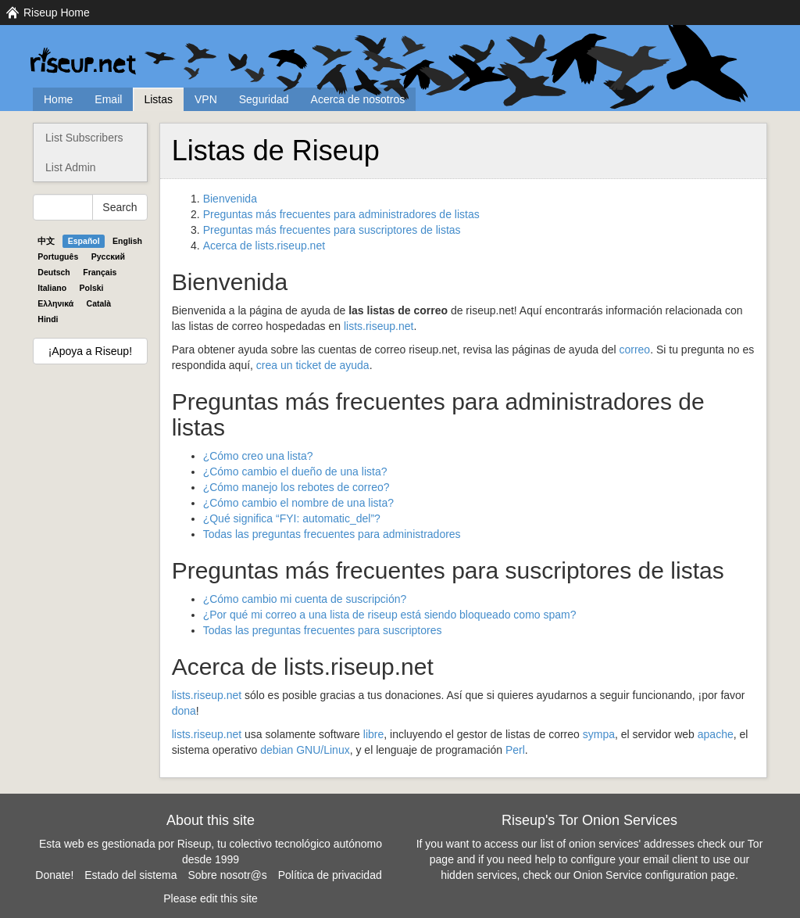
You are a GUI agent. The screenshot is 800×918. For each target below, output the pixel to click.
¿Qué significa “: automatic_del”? (291, 518)
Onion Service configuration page (654, 875)
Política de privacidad (330, 875)
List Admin (70, 167)
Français (99, 272)
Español (84, 241)
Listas (158, 99)
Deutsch (54, 272)
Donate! (54, 875)
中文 (46, 241)
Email (108, 99)
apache (716, 734)
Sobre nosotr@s (227, 875)
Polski (92, 287)
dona (184, 711)
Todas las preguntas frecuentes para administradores (332, 534)
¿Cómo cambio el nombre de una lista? (298, 503)
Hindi (48, 319)
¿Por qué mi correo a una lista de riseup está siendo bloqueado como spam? (390, 614)
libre (373, 734)
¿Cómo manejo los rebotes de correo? (296, 487)
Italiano (52, 287)
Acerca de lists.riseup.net (264, 245)
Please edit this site (210, 898)
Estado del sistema (130, 875)
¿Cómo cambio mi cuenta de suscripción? (305, 599)
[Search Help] (63, 207)
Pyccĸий (108, 256)
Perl (515, 750)
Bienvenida (230, 198)
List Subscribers (84, 137)
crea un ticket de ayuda (313, 365)
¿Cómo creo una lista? (258, 456)
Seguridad (264, 99)
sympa (599, 734)
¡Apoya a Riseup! (90, 351)
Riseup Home (56, 12)
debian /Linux (304, 750)
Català (99, 303)
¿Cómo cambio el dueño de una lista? (295, 471)
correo (634, 349)
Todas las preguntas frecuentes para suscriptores (322, 630)
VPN (206, 99)
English (127, 241)
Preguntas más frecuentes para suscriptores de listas (332, 230)
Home (58, 99)
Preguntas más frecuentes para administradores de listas (341, 214)
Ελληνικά (55, 303)
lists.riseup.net (378, 326)
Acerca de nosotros (358, 99)
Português (58, 256)
